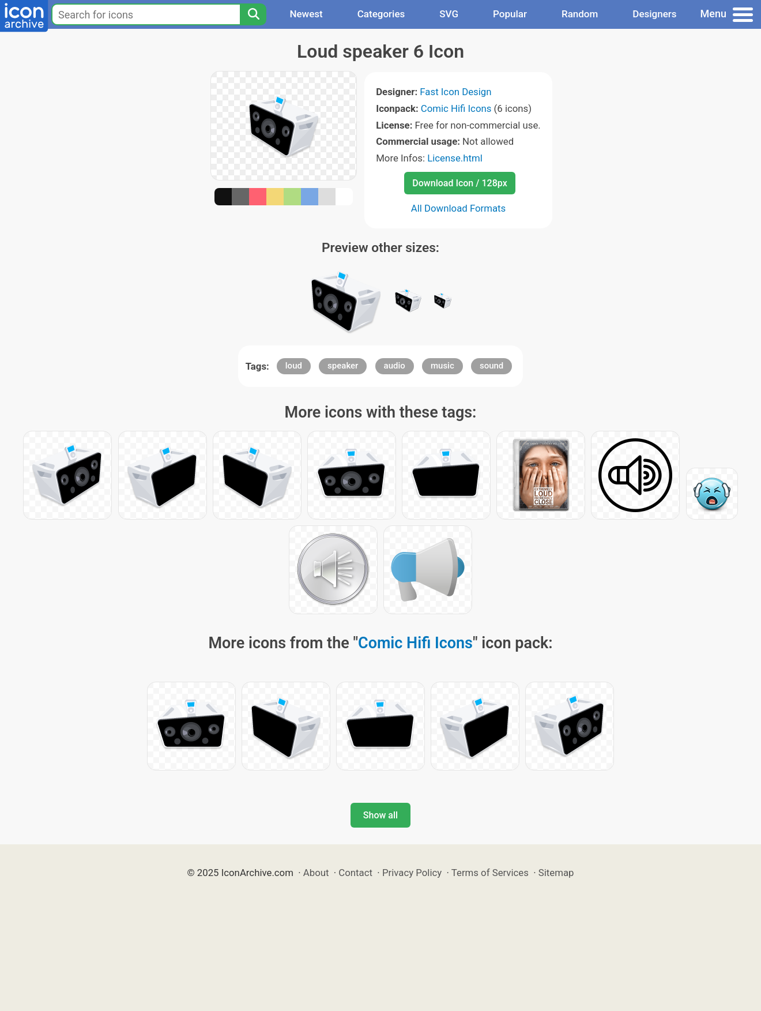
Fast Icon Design (455, 91)
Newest (305, 14)
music (442, 365)
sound (491, 365)
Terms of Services (490, 872)
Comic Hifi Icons (456, 108)
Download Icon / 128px (459, 183)
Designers (654, 14)
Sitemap (556, 872)
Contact (355, 872)
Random (580, 14)
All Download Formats (458, 208)
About (316, 872)
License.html (455, 158)
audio (394, 365)
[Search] (253, 14)
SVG (448, 14)
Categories (381, 14)
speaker (342, 365)
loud (293, 365)
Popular (510, 14)
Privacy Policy (412, 872)
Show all (380, 815)
